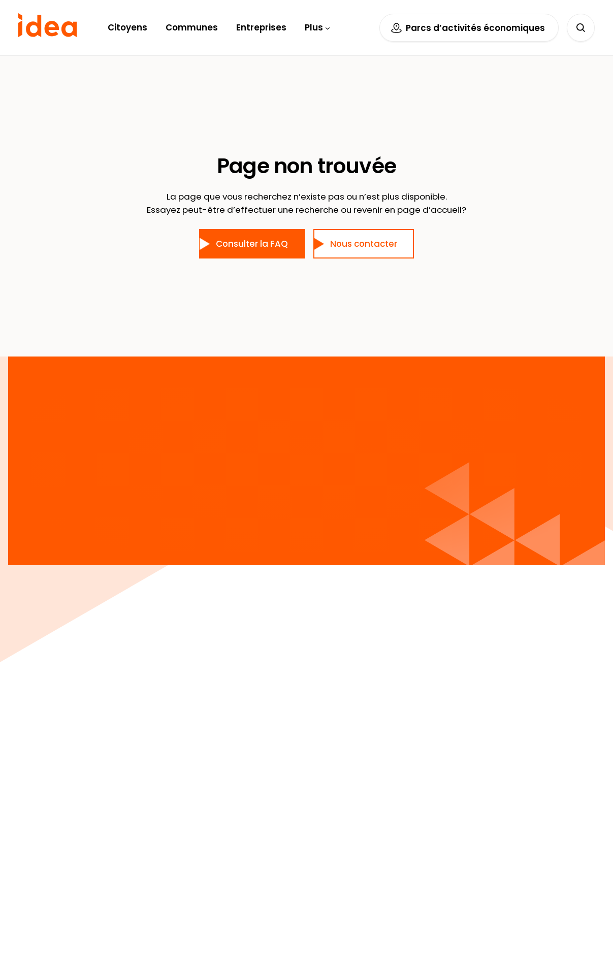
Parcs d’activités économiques (475, 28)
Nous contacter (363, 244)
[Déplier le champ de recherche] (581, 28)
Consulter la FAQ (252, 244)
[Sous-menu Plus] (327, 27)
